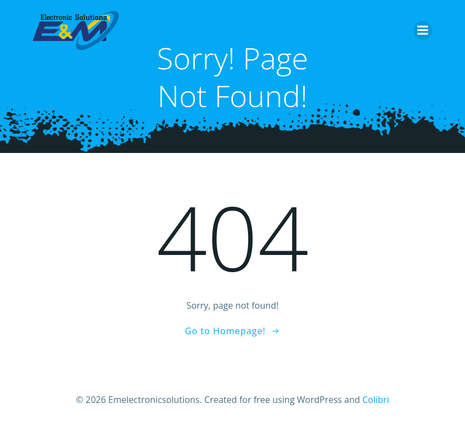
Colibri (375, 400)
